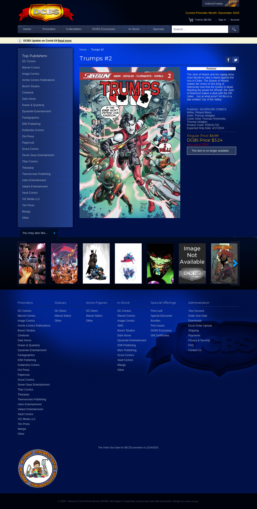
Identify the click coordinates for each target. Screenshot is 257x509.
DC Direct (60, 310)
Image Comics (30, 73)
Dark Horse (29, 98)
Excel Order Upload (200, 325)
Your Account (196, 310)
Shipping (193, 330)
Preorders (49, 29)
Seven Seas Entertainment (38, 155)
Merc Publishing (126, 350)
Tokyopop (28, 167)
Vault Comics (30, 192)
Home (27, 29)
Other (25, 217)
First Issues (157, 325)
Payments (194, 335)
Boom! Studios (31, 86)
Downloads (194, 320)
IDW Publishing (31, 123)
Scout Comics (30, 149)
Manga (26, 211)
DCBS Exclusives (103, 29)
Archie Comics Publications (38, 80)
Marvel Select (63, 315)
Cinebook (28, 92)
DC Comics (29, 61)
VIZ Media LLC (31, 199)
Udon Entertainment (34, 180)
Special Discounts (161, 315)
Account (235, 19)
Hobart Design (191, 501)
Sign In (222, 19)
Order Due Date (197, 315)
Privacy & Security (199, 340)
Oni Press (28, 136)
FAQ (191, 345)
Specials (158, 29)
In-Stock (133, 29)
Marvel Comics (31, 67)
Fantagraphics (30, 117)
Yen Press (28, 205)
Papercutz (28, 142)
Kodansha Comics (33, 130)
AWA (120, 325)
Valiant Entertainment (35, 186)
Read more (65, 40)
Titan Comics (30, 161)
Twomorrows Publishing (36, 174)
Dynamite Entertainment (36, 111)
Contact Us (194, 350)
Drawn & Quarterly (33, 105)
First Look (157, 310)
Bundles (155, 320)
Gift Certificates (160, 335)
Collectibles (73, 29)
